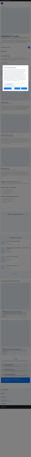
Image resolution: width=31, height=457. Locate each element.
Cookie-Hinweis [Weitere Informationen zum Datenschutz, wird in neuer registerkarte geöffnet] (6, 85)
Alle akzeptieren (24, 88)
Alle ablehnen (17, 88)
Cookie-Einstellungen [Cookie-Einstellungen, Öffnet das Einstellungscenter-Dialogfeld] (7, 88)
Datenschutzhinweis (9, 84)
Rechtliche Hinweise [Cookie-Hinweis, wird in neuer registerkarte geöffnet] (12, 85)
